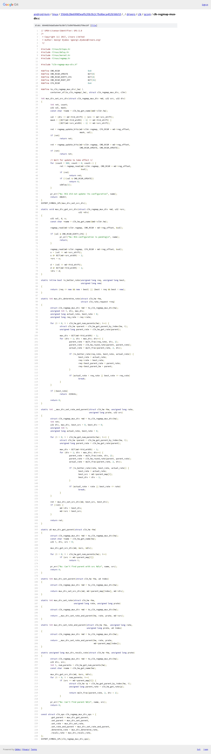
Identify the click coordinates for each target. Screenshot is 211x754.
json (205, 749)
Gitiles (18, 749)
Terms (34, 749)
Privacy (25, 749)
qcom (147, 14)
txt (198, 749)
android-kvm (42, 14)
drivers (131, 14)
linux (55, 14)
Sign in (205, 4)
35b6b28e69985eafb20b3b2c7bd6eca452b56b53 (91, 14)
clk (139, 14)
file (93, 25)
